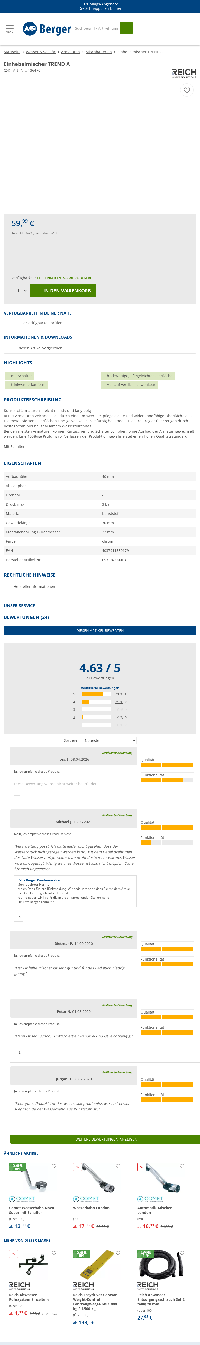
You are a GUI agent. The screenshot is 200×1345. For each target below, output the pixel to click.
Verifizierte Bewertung (116, 753)
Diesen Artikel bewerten (100, 630)
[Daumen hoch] (17, 797)
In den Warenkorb (63, 291)
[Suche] (96, 28)
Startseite (12, 51)
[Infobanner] (101, 6)
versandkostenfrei (46, 233)
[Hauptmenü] (10, 29)
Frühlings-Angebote (101, 4)
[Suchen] (126, 28)
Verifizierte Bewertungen (100, 688)
